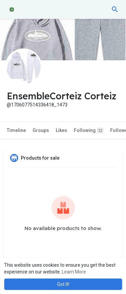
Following (88, 130)
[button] (115, 9)
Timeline (16, 130)
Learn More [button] (74, 271)
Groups (41, 130)
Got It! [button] (63, 284)
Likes (61, 130)
